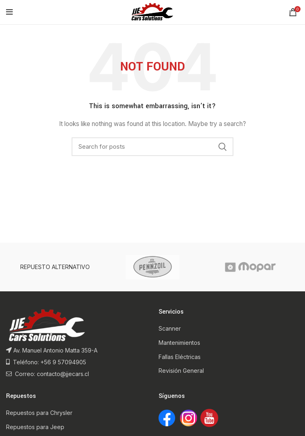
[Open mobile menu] (9, 12)
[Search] (152, 146)
